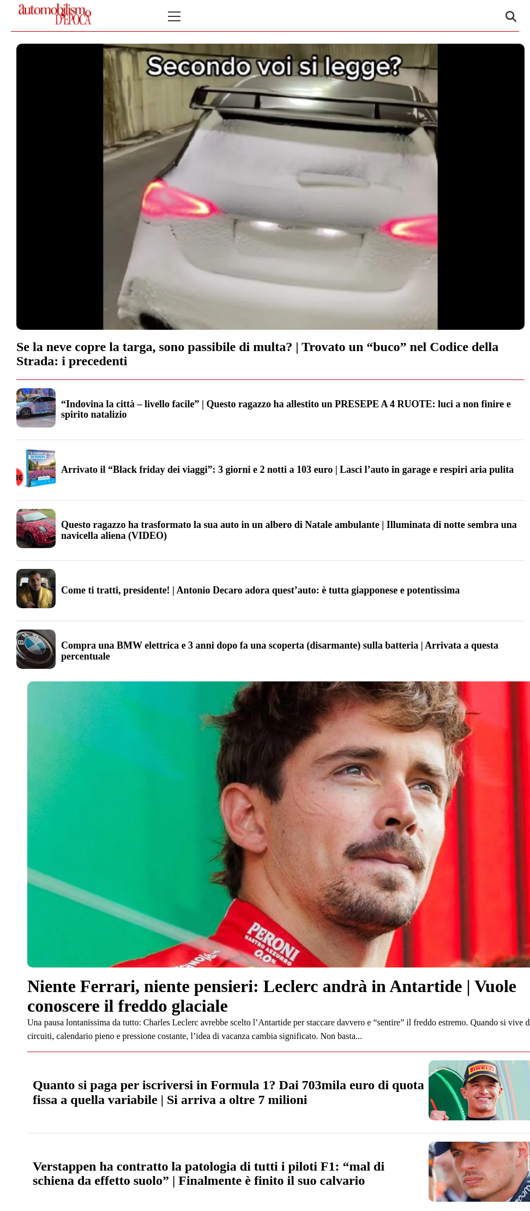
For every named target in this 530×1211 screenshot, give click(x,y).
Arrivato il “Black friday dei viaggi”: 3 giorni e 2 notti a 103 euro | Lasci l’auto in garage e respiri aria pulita (287, 469)
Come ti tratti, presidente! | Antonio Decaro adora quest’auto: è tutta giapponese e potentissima (260, 590)
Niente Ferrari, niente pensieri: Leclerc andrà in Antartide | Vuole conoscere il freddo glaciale (271, 995)
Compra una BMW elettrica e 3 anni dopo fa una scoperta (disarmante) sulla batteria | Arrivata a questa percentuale (279, 651)
